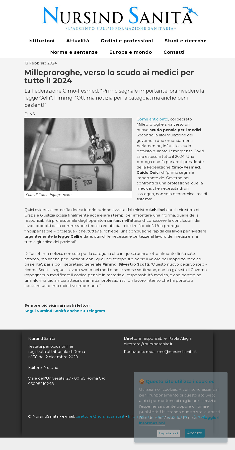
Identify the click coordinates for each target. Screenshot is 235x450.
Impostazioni (168, 433)
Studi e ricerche (186, 41)
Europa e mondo (130, 52)
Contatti (174, 52)
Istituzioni (41, 41)
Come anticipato (152, 119)
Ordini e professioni (127, 41)
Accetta (194, 433)
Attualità (77, 41)
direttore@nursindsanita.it (100, 416)
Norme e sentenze (74, 52)
